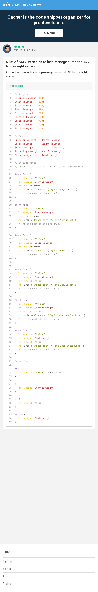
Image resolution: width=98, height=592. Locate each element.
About (6, 576)
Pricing (7, 583)
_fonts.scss (16, 86)
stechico (19, 46)
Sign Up (7, 561)
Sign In (7, 568)
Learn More (49, 33)
